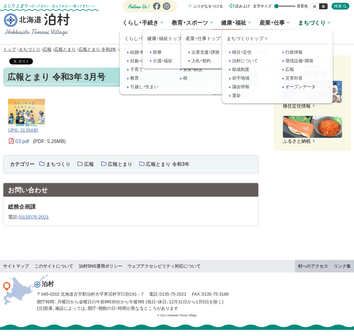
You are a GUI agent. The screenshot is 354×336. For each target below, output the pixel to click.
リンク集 (342, 266)
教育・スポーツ (176, 24)
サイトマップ (16, 266)
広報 (47, 49)
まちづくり (288, 24)
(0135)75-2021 (33, 216)
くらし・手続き (130, 24)
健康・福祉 (217, 24)
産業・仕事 (252, 24)
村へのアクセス (313, 266)
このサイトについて (53, 266)
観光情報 (330, 25)
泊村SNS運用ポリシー (100, 266)
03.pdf (40, 141)
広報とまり (65, 49)
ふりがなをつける (208, 8)
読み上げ (242, 8)
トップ (9, 49)
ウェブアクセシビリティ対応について (164, 266)
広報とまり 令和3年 (97, 49)
